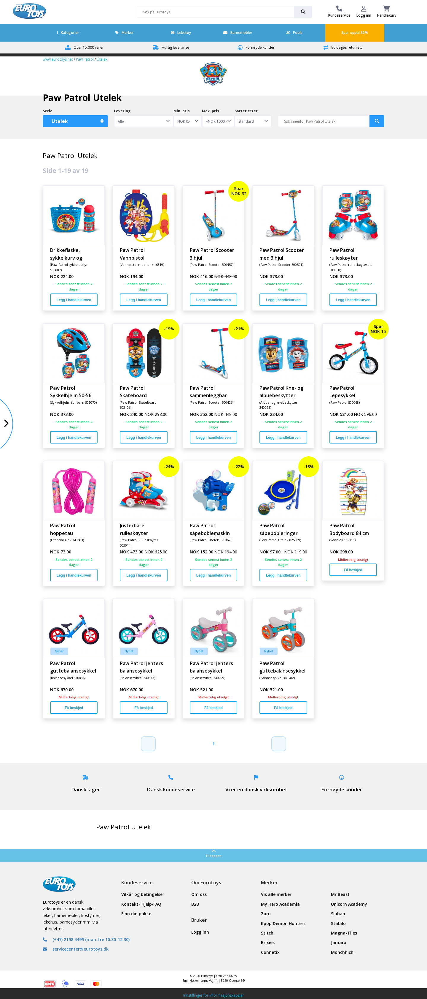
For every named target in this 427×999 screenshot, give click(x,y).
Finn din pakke (136, 913)
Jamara (338, 942)
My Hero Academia (280, 904)
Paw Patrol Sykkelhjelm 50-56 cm (70, 391)
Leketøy (181, 32)
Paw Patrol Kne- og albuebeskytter (281, 391)
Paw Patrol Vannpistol (132, 254)
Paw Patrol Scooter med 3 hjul (281, 254)
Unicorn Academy (349, 904)
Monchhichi (343, 952)
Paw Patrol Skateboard (133, 391)
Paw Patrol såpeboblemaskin (210, 529)
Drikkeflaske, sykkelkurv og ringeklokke (66, 254)
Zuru (266, 913)
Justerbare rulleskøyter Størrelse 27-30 (137, 529)
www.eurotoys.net (58, 59)
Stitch (267, 933)
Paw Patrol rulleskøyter (343, 254)
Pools (294, 32)
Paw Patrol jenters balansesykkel (141, 667)
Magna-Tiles (344, 933)
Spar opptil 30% (354, 32)
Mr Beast (340, 894)
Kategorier (68, 32)
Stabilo (338, 923)
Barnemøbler (237, 32)
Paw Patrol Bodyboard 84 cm (349, 529)
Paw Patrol (85, 59)
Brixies (268, 942)
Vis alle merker (276, 894)
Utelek (102, 59)
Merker (124, 32)
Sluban (338, 913)
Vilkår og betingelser (142, 894)
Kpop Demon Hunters (283, 923)
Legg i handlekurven (74, 300)
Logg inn (200, 932)
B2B (195, 904)
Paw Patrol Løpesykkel (342, 391)
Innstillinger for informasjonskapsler (213, 995)
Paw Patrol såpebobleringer (278, 529)
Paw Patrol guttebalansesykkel (73, 667)
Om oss (199, 894)
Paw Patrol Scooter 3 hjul (212, 254)
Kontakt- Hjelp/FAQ (141, 904)
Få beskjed (353, 570)
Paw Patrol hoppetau (62, 529)
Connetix (270, 952)
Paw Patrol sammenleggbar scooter (208, 391)
